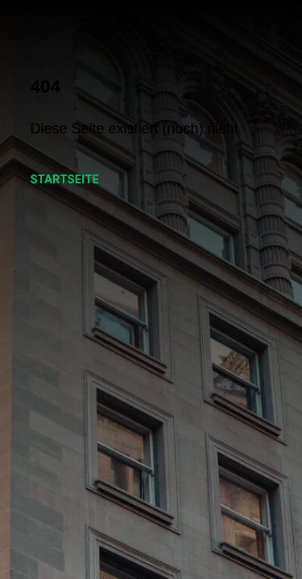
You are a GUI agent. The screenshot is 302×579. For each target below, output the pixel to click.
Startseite (65, 179)
